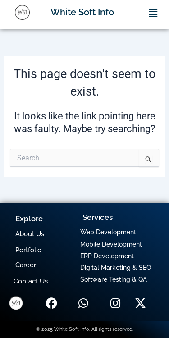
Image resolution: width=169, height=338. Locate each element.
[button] (153, 13)
